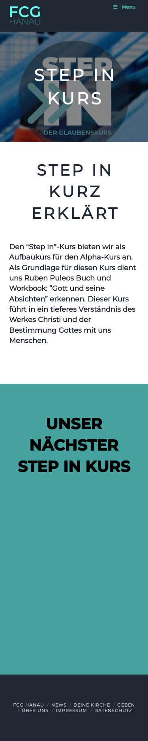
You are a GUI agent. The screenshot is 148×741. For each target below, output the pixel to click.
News (59, 705)
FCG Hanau (28, 705)
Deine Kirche (91, 705)
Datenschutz (113, 710)
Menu (123, 7)
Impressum (71, 710)
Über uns (35, 710)
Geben (126, 705)
